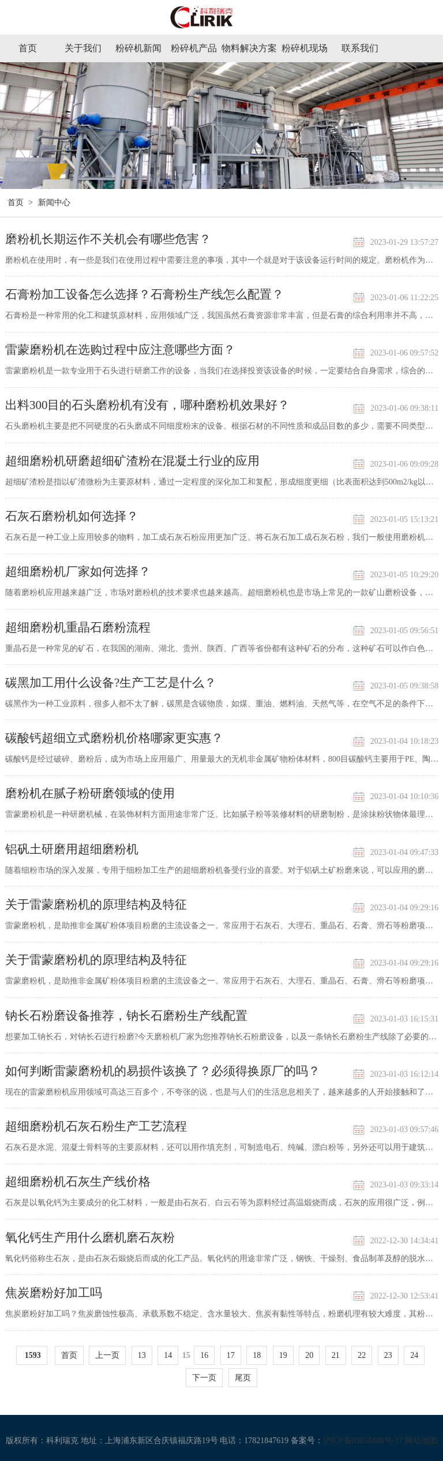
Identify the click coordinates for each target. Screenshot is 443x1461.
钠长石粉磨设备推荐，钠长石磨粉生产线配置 (126, 1016)
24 (414, 1355)
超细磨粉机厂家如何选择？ (78, 571)
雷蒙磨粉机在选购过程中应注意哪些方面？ (120, 350)
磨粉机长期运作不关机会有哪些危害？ (108, 239)
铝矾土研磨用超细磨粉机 (71, 849)
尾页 (243, 1377)
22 (362, 1355)
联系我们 (359, 48)
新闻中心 (54, 202)
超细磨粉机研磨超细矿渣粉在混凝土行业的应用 (132, 461)
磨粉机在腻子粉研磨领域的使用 (90, 793)
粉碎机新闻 (138, 48)
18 (257, 1355)
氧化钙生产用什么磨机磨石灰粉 (90, 1237)
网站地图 (421, 1440)
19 (283, 1355)
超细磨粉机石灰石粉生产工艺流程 (96, 1126)
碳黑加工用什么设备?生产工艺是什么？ (110, 683)
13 (142, 1355)
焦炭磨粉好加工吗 (53, 1293)
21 (336, 1355)
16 (204, 1355)
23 (388, 1355)
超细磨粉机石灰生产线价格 (78, 1182)
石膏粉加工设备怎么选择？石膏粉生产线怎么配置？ (144, 294)
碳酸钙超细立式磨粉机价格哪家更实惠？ (114, 738)
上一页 (107, 1355)
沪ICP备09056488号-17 (363, 1440)
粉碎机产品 (194, 48)
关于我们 (83, 48)
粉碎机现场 (304, 48)
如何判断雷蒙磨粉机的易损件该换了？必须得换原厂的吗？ (162, 1071)
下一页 (204, 1377)
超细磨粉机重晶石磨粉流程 (78, 627)
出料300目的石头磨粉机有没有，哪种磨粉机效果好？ (147, 405)
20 (309, 1355)
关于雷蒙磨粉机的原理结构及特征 (96, 904)
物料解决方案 (249, 48)
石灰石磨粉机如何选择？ (71, 516)
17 (231, 1355)
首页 (27, 48)
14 (168, 1355)
